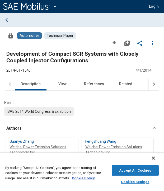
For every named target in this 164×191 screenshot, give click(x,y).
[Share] (139, 43)
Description (31, 84)
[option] (39, 111)
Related (125, 84)
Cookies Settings (135, 181)
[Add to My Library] (127, 43)
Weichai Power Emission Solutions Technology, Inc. (38, 149)
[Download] (114, 43)
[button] (82, 128)
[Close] (157, 160)
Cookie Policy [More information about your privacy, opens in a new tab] (83, 177)
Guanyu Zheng (22, 141)
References (94, 84)
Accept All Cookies (135, 170)
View (62, 84)
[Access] (10, 35)
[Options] (152, 43)
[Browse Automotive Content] (29, 35)
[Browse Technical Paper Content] (60, 35)
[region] (82, 173)
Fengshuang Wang (100, 141)
